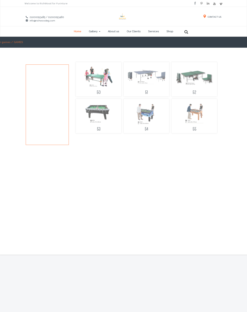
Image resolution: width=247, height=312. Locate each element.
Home (77, 31)
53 (98, 130)
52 (194, 93)
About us (113, 31)
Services (153, 31)
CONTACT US (212, 17)
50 (99, 93)
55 (194, 130)
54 (146, 130)
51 (146, 93)
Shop (170, 31)
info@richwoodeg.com (42, 20)
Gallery (94, 31)
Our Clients (134, 31)
